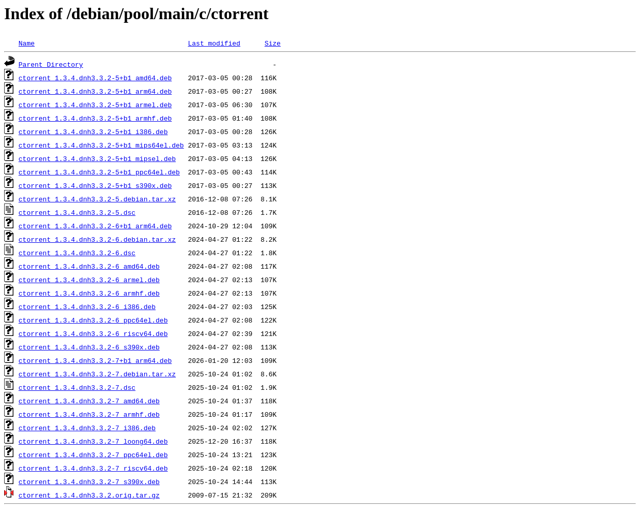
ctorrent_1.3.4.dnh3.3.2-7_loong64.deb (93, 441)
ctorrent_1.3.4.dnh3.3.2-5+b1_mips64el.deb (101, 145)
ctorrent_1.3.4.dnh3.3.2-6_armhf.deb (89, 293)
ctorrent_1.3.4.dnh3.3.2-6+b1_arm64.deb (95, 225)
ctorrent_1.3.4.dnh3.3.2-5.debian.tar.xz (97, 198)
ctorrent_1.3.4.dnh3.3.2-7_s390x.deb (89, 481)
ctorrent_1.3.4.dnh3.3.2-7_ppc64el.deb (93, 454)
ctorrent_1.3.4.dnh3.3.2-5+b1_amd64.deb (95, 77)
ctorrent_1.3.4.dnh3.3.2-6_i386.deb (87, 306)
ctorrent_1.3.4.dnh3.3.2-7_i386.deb (87, 427)
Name (27, 43)
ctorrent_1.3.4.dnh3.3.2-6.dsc (77, 252)
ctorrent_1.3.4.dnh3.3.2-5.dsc (77, 212)
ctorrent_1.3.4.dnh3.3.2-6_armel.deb (89, 279)
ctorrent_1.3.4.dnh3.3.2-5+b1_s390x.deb (95, 185)
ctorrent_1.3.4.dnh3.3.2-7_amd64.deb (89, 400)
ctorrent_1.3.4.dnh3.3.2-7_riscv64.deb (93, 468)
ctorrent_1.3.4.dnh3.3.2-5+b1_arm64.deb (95, 91)
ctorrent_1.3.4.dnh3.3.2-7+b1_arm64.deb (95, 360)
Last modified (214, 43)
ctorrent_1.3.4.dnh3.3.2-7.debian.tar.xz (97, 373)
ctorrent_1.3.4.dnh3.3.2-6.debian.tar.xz (97, 239)
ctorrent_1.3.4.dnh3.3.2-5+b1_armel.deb (95, 104)
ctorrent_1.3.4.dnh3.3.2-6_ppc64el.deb (93, 320)
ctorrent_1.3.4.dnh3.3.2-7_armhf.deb (89, 414)
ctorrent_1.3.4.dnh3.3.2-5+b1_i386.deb (93, 131)
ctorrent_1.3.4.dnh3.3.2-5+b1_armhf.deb (95, 118)
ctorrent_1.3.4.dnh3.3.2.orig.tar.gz (89, 495)
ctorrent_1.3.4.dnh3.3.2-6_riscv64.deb (93, 333)
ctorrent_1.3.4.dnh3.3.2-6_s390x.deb (89, 347)
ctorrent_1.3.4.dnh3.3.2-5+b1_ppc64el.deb (99, 172)
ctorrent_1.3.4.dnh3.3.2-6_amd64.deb (89, 266)
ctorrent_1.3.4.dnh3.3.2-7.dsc (77, 387)
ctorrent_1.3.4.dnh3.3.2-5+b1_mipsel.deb (97, 158)
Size (273, 43)
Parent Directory (51, 64)
